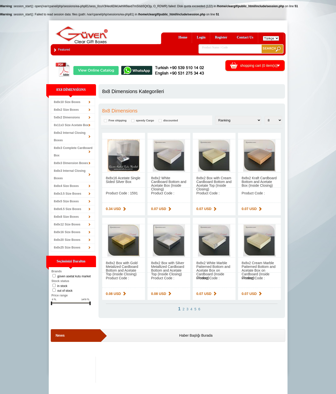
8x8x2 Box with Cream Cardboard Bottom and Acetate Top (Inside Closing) (214, 183)
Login (201, 37)
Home (182, 37)
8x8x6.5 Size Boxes (67, 209)
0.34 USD (113, 209)
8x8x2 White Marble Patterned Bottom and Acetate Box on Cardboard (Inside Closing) (213, 270)
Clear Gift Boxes (92, 33)
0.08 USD (113, 294)
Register (221, 37)
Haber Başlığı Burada (196, 335)
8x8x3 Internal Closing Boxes (70, 174)
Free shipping (118, 120)
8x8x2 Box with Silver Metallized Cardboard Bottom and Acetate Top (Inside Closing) (167, 268)
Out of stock (64, 290)
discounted (170, 120)
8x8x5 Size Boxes (66, 201)
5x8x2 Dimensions (67, 117)
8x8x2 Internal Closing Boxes (70, 136)
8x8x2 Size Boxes (66, 109)
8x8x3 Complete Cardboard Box (73, 151)
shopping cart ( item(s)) (259, 66)
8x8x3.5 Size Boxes (67, 193)
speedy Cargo (145, 120)
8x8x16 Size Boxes (67, 232)
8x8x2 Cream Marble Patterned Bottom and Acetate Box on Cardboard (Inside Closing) (259, 270)
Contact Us (245, 37)
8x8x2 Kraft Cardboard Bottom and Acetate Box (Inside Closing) (259, 181)
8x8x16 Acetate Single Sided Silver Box (123, 180)
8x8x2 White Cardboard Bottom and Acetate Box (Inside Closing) (169, 183)
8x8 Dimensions (120, 110)
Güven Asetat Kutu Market (74, 276)
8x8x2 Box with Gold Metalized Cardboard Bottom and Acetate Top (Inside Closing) (122, 268)
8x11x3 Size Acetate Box (71, 125)
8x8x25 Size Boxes (67, 247)
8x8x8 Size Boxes (66, 216)
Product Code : (162, 193)
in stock (62, 286)
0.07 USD (158, 209)
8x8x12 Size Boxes (67, 224)
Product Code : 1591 (122, 193)
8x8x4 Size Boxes (66, 186)
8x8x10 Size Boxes (67, 102)
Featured (64, 49)
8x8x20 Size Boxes (67, 240)
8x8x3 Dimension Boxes (71, 163)
